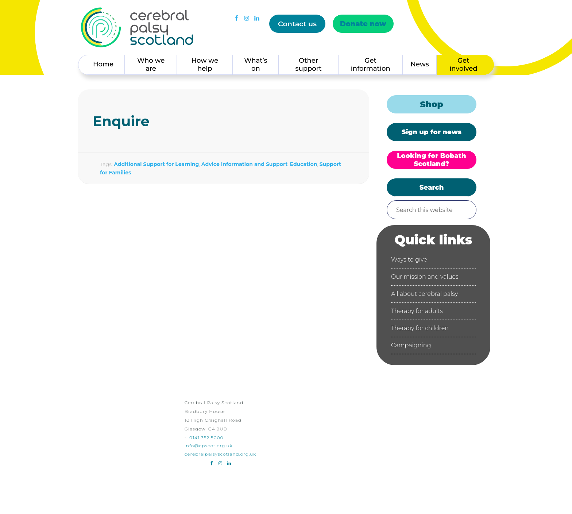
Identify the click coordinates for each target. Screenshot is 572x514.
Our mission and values (425, 276)
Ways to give (409, 259)
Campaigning (411, 345)
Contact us (297, 23)
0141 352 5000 (206, 437)
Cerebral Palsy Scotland (137, 27)
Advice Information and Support (244, 164)
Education (303, 164)
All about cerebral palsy (424, 293)
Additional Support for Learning (156, 164)
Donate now (363, 23)
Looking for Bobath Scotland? (431, 160)
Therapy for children (420, 328)
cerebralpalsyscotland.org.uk (220, 454)
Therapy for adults (417, 311)
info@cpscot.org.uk (209, 445)
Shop (431, 104)
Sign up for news (431, 132)
